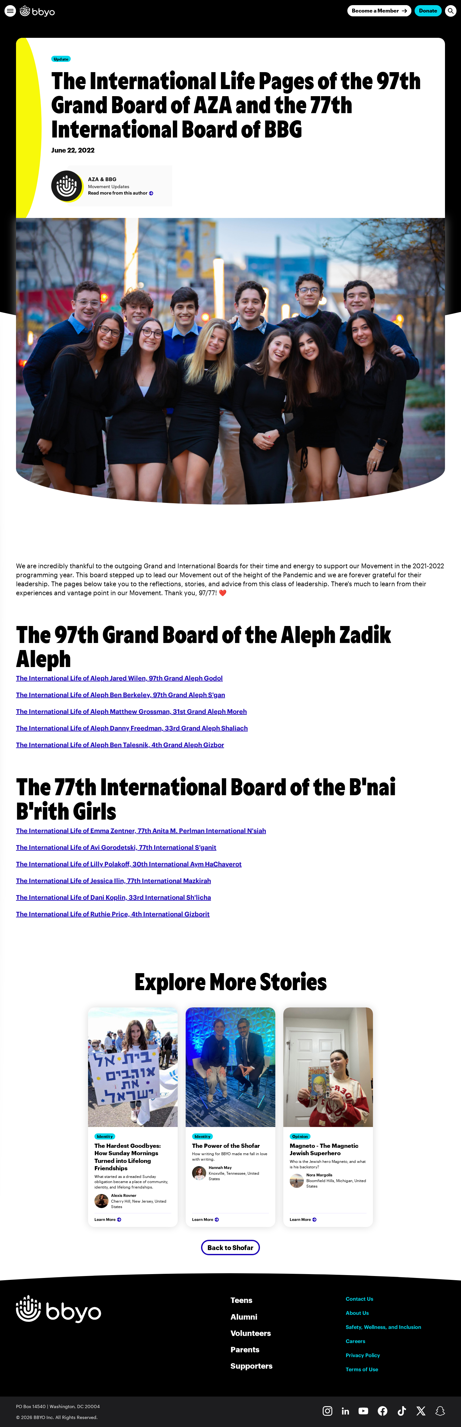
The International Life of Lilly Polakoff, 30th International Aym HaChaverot (129, 864)
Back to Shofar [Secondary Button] (230, 1247)
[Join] (379, 10)
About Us (357, 1313)
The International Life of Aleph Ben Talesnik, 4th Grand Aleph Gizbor (120, 745)
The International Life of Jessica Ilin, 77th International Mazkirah (113, 881)
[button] (10, 11)
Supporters (251, 1365)
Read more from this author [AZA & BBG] (121, 193)
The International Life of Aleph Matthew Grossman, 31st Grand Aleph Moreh (131, 711)
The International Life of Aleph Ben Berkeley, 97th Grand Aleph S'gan (120, 695)
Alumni (243, 1316)
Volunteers (250, 1333)
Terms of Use (362, 1369)
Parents (244, 1349)
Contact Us (359, 1299)
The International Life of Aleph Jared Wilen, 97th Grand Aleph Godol (119, 678)
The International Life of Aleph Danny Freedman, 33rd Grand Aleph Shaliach (132, 728)
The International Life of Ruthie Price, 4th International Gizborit (113, 914)
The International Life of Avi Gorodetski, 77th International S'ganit (116, 847)
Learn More (108, 1219)
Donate (428, 10)
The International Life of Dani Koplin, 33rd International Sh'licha (113, 897)
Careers (355, 1341)
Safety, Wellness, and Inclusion (383, 1327)
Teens (241, 1300)
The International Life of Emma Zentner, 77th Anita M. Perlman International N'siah (141, 831)
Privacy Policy (363, 1355)
